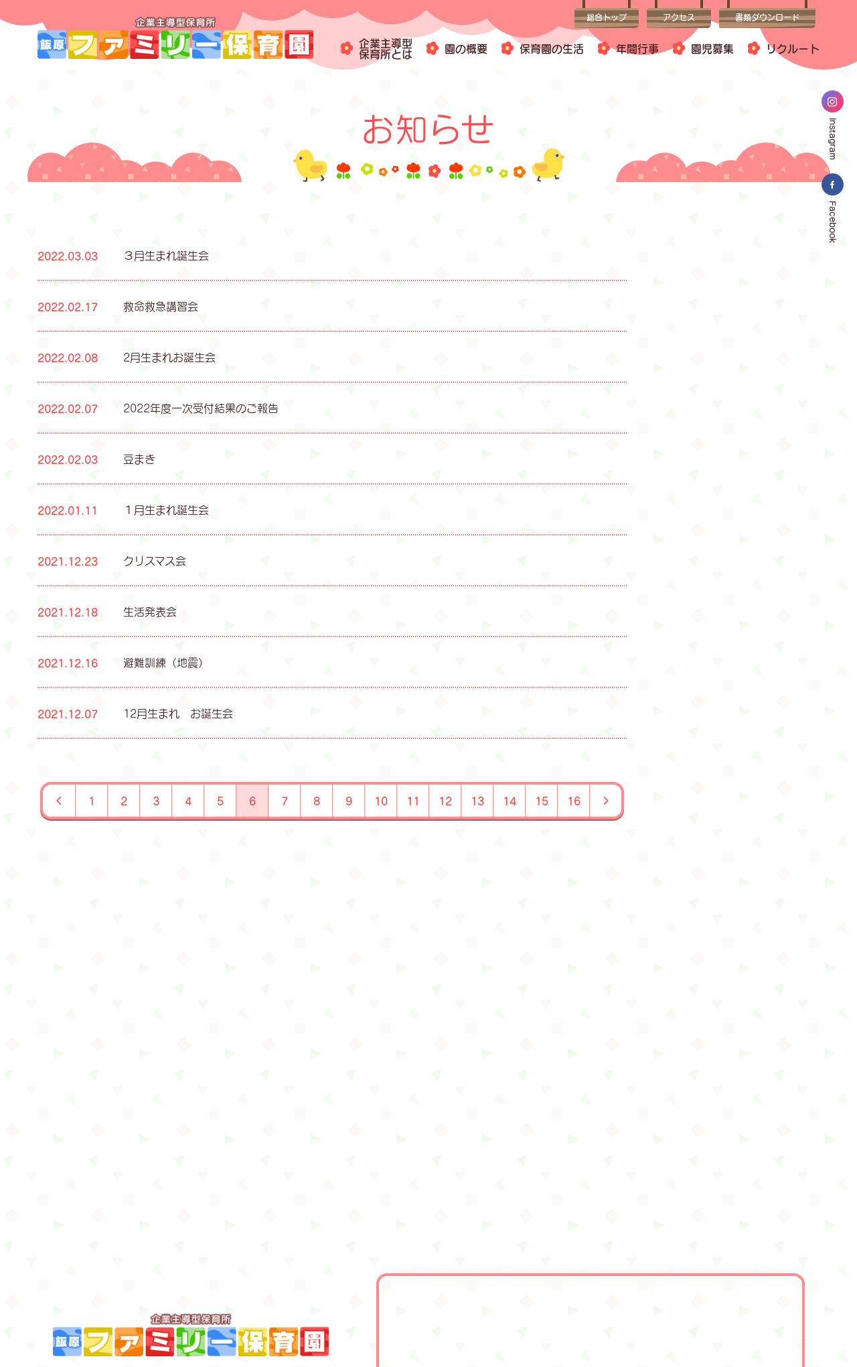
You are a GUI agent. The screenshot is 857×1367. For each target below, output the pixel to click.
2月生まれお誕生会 (169, 357)
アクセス (679, 18)
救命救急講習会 (160, 306)
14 (509, 800)
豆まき (139, 459)
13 (477, 800)
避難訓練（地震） (166, 662)
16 (573, 800)
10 (381, 800)
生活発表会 (150, 611)
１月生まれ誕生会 (166, 509)
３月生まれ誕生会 (166, 255)
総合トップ (607, 18)
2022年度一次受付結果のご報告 (201, 408)
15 (541, 800)
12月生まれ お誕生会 (178, 713)
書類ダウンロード (767, 18)
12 (445, 800)
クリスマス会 (154, 560)
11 (413, 800)
